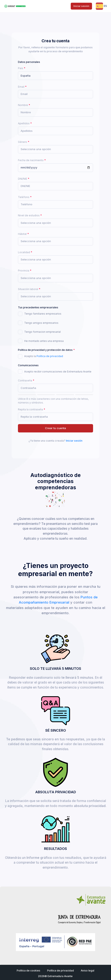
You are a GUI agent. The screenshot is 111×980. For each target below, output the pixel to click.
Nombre (23, 105)
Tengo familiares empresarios (42, 313)
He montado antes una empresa (44, 340)
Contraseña (25, 380)
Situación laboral (28, 289)
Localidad (24, 252)
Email (21, 86)
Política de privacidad (50, 356)
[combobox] (55, 75)
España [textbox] (25, 75)
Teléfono (23, 197)
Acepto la (43, 356)
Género (22, 141)
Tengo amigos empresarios (41, 322)
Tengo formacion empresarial (42, 331)
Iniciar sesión (81, 6)
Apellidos (24, 123)
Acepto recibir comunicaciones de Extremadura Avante (57, 371)
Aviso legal (87, 970)
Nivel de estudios (29, 215)
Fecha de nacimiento (31, 160)
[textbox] (36, 149)
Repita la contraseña (30, 409)
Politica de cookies (28, 970)
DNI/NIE (22, 178)
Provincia (23, 270)
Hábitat (22, 233)
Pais (20, 68)
